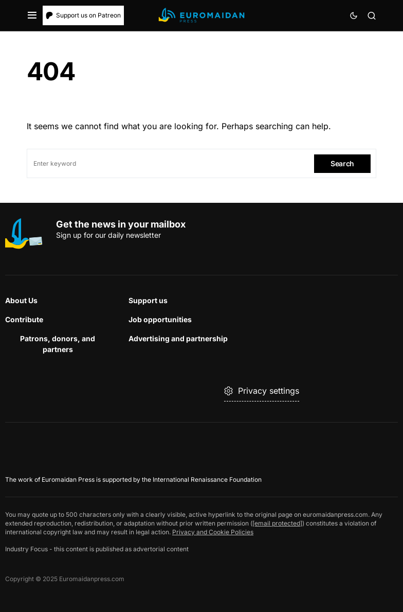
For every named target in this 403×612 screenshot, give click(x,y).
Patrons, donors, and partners (57, 344)
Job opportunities (160, 319)
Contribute (24, 319)
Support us (148, 300)
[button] (32, 15)
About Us (21, 300)
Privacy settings (261, 391)
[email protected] (277, 523)
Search (342, 163)
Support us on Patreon (83, 15)
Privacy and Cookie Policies (212, 532)
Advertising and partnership (178, 338)
